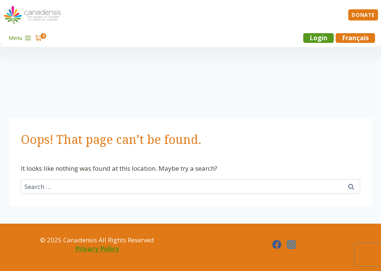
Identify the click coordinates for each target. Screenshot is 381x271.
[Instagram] (291, 244)
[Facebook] (276, 244)
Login (318, 38)
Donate (363, 14)
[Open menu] (20, 38)
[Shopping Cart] (41, 37)
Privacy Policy (97, 249)
